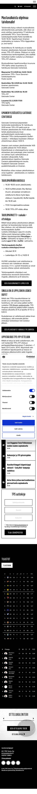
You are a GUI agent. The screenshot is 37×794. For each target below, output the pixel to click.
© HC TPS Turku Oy (7, 768)
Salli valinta (18, 429)
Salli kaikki (18, 422)
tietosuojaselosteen (20, 525)
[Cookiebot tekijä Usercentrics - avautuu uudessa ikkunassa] (26, 357)
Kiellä (18, 435)
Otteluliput (27, 6)
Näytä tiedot (27, 416)
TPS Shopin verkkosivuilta (19, 305)
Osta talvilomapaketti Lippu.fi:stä (16, 283)
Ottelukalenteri (18, 734)
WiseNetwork (20, 770)
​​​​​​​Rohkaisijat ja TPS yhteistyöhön (19, 455)
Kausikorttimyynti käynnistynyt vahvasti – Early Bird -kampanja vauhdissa (19, 467)
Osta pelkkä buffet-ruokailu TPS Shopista (19, 329)
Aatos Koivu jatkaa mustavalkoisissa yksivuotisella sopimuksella (20, 481)
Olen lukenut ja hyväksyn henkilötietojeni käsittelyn (16, 525)
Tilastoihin (7, 565)
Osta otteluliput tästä (18, 728)
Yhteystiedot (6, 758)
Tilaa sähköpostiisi (15, 532)
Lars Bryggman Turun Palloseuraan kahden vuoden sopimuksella (19, 444)
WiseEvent (4, 770)
